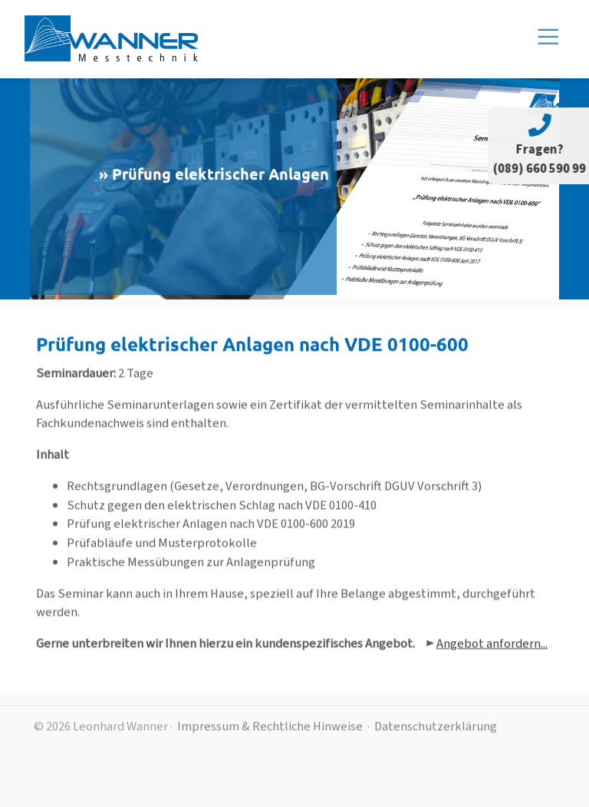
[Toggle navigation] (294, 82)
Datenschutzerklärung (435, 732)
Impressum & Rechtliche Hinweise (270, 732)
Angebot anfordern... (492, 651)
